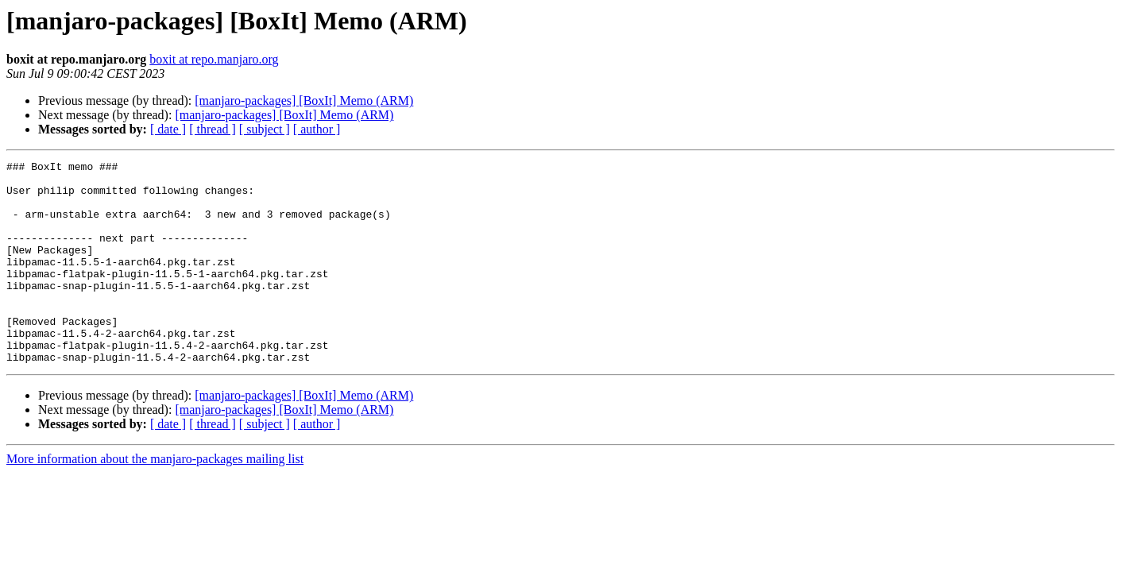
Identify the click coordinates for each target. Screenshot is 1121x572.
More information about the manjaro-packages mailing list (154, 499)
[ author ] (317, 129)
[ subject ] (264, 129)
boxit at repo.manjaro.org (213, 59)
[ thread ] (212, 129)
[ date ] (168, 129)
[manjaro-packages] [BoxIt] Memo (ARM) (304, 100)
